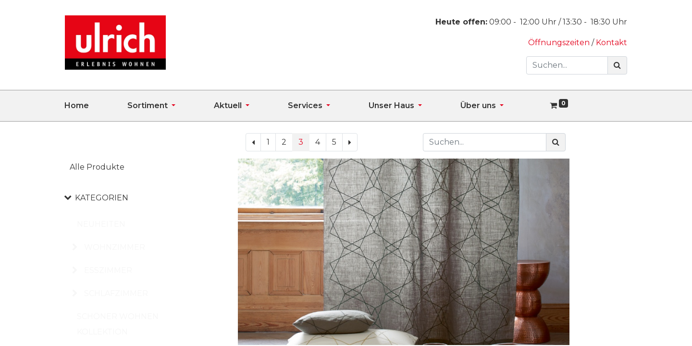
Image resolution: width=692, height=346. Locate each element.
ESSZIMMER (108, 270)
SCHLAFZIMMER (116, 293)
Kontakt (611, 42)
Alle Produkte (97, 167)
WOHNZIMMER (114, 247)
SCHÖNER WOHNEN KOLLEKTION (118, 324)
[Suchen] (617, 65)
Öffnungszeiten (560, 42)
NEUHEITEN (101, 224)
